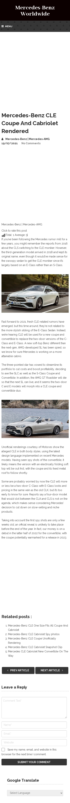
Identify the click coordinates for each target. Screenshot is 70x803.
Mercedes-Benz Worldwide (35, 11)
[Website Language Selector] (35, 793)
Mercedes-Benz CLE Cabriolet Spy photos (34, 634)
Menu (8, 26)
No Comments (31, 143)
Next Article (52, 670)
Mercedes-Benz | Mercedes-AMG (27, 139)
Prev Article (18, 670)
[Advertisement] (35, 69)
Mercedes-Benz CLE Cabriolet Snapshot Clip (35, 647)
